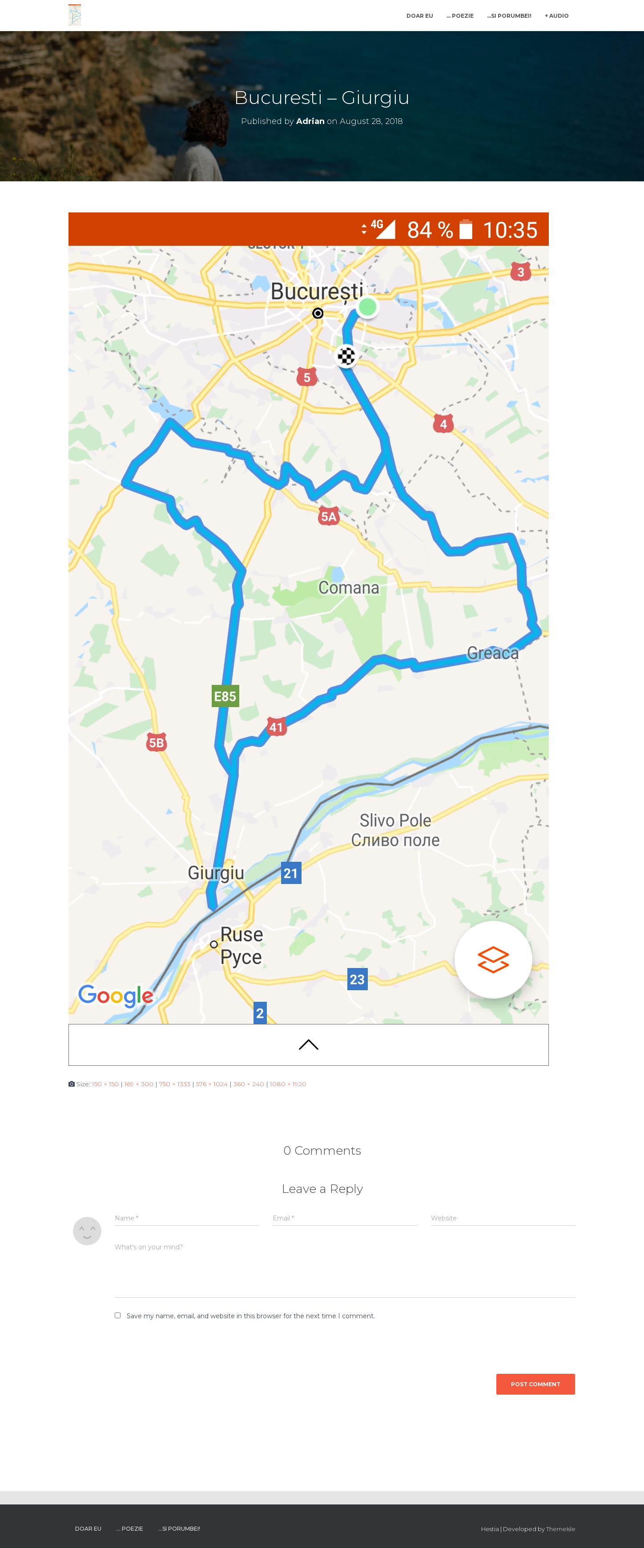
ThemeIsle (561, 1528)
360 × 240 (248, 1084)
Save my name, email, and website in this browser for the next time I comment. (251, 1316)
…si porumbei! (509, 15)
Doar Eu (420, 15)
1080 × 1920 (288, 1084)
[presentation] (176, 1350)
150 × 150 (105, 1084)
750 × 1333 (174, 1084)
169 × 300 (139, 1084)
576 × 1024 (212, 1084)
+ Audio (557, 15)
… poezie (460, 15)
